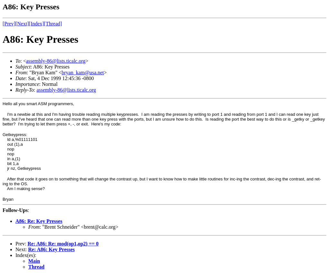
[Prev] (9, 23)
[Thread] (53, 23)
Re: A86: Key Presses (51, 249)
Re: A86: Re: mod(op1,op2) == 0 (63, 243)
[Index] (36, 23)
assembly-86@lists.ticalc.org (55, 61)
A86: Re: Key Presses (38, 221)
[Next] (22, 23)
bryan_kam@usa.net (83, 72)
